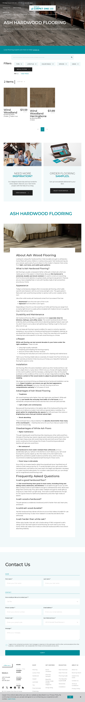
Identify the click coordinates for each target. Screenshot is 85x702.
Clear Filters (25, 73)
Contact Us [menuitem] (75, 680)
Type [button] (19, 64)
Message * (8, 628)
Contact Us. (36, 50)
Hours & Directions (62, 8)
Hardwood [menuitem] (35, 676)
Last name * (46, 579)
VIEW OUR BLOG (22, 192)
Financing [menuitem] (35, 691)
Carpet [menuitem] (34, 679)
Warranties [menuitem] (62, 684)
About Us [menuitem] (74, 669)
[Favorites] (61, 13)
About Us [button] (6, 12)
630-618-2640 (28, 3)
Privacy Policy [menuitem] (76, 688)
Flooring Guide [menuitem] (63, 676)
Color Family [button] (47, 64)
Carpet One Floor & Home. (14, 691)
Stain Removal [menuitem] (63, 669)
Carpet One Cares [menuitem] (75, 676)
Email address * (47, 607)
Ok (70, 697)
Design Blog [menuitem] (49, 687)
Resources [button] (17, 8)
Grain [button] (75, 64)
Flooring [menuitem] (34, 669)
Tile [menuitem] (33, 685)
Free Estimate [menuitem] (36, 688)
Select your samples (62, 190)
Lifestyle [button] (31, 64)
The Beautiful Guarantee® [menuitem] (63, 679)
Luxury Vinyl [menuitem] (36, 673)
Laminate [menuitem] (35, 682)
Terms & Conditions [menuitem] (75, 684)
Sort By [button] (21, 81)
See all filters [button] (23, 69)
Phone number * (10, 607)
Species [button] (63, 64)
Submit (42, 652)
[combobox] (41, 57)
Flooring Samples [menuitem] (48, 675)
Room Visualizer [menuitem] (48, 670)
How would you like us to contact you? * (16, 597)
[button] (58, 13)
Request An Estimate (75, 8)
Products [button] (6, 8)
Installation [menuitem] (62, 687)
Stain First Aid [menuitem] (63, 673)
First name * (8, 579)
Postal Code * (9, 618)
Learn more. (11, 699)
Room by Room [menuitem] (76, 673)
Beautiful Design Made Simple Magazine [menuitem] (49, 682)
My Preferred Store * (49, 618)
